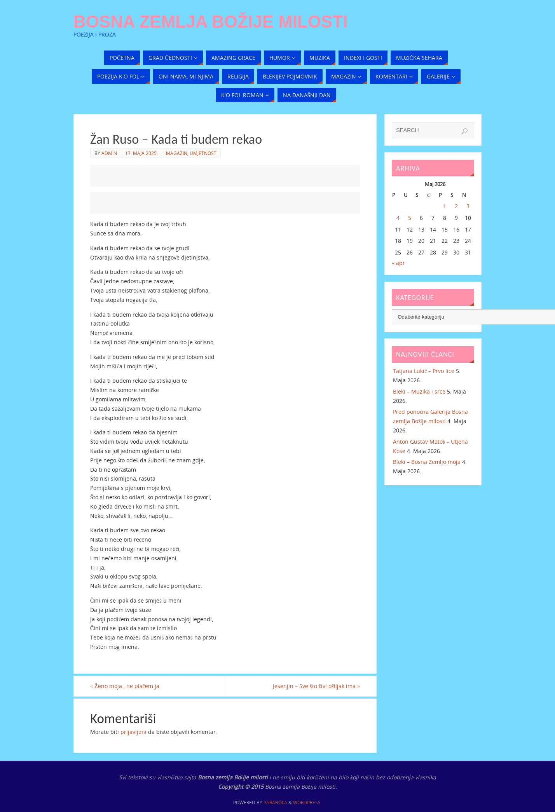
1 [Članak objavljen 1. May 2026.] (444, 206)
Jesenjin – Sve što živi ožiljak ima (316, 686)
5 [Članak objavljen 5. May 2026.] (409, 217)
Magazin (176, 153)
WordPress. (307, 802)
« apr (398, 263)
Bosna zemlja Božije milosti (210, 22)
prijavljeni (133, 731)
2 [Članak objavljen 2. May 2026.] (456, 206)
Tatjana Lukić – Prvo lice (423, 371)
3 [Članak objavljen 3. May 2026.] (467, 206)
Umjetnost (203, 153)
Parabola (275, 802)
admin (109, 153)
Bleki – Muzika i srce (419, 391)
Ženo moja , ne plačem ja (124, 686)
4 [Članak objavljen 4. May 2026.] (398, 217)
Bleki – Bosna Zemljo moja (427, 461)
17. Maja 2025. (141, 153)
